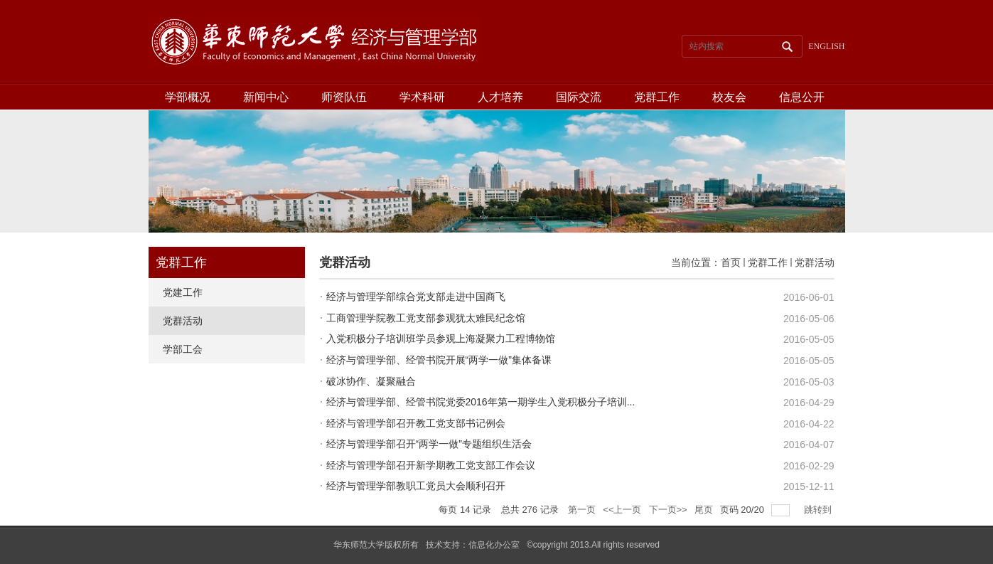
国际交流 (578, 97)
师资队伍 (344, 97)
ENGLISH (826, 46)
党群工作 (657, 97)
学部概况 (187, 97)
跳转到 (819, 509)
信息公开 (802, 97)
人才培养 (500, 97)
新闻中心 (266, 97)
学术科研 (422, 97)
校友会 (729, 97)
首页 (731, 262)
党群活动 (814, 262)
